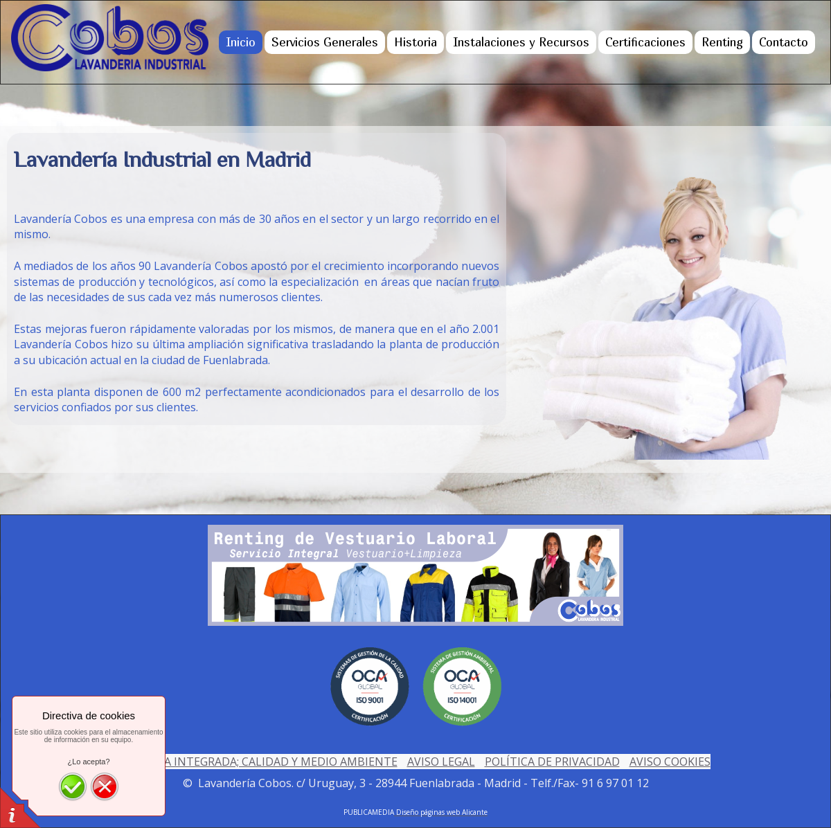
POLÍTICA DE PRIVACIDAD (552, 761)
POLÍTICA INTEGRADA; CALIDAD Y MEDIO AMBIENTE (259, 761)
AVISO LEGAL (441, 761)
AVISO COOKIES (670, 761)
